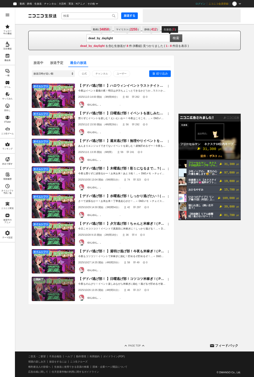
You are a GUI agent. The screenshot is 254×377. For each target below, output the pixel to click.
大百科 (62, 3)
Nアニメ (80, 3)
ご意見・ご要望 (37, 356)
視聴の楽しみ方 (37, 361)
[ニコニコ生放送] (42, 16)
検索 (176, 38)
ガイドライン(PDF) (114, 356)
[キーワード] (89, 15)
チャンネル (50, 3)
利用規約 (95, 356)
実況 (70, 3)
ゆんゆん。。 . (103, 104)
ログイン (200, 3)
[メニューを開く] (7, 15)
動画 (22, 3)
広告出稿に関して (38, 371)
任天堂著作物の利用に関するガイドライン (75, 372)
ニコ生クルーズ (79, 361)
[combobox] (89, 15)
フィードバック (226, 345)
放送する (129, 15)
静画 (29, 3)
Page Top (134, 345)
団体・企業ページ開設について (110, 367)
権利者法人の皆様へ (39, 366)
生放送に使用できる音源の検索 (71, 367)
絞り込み (162, 73)
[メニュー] (168, 86)
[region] (7, 192)
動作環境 (81, 356)
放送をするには (58, 361)
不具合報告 (55, 356)
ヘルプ (69, 356)
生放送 (38, 3)
